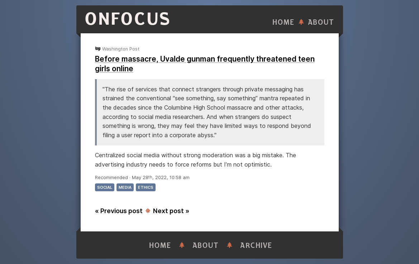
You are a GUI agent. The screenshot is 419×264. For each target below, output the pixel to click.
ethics (145, 187)
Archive (256, 245)
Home (283, 22)
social (104, 187)
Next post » (171, 211)
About (321, 22)
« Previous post (119, 211)
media (125, 187)
